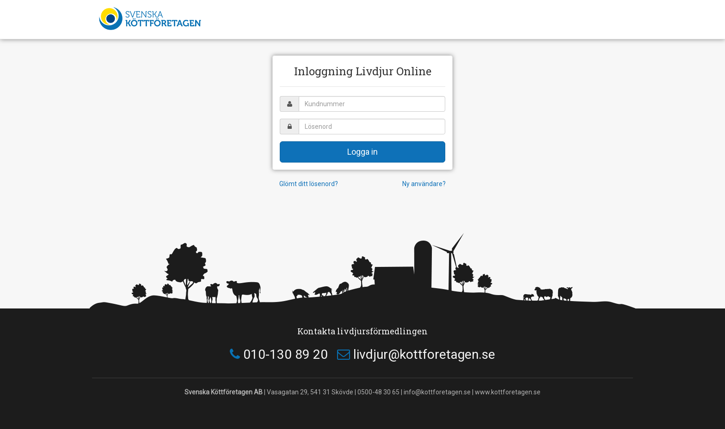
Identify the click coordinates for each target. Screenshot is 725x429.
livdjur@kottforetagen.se (424, 354)
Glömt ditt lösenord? (308, 183)
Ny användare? (424, 183)
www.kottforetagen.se (508, 392)
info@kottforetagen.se (437, 392)
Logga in (362, 152)
